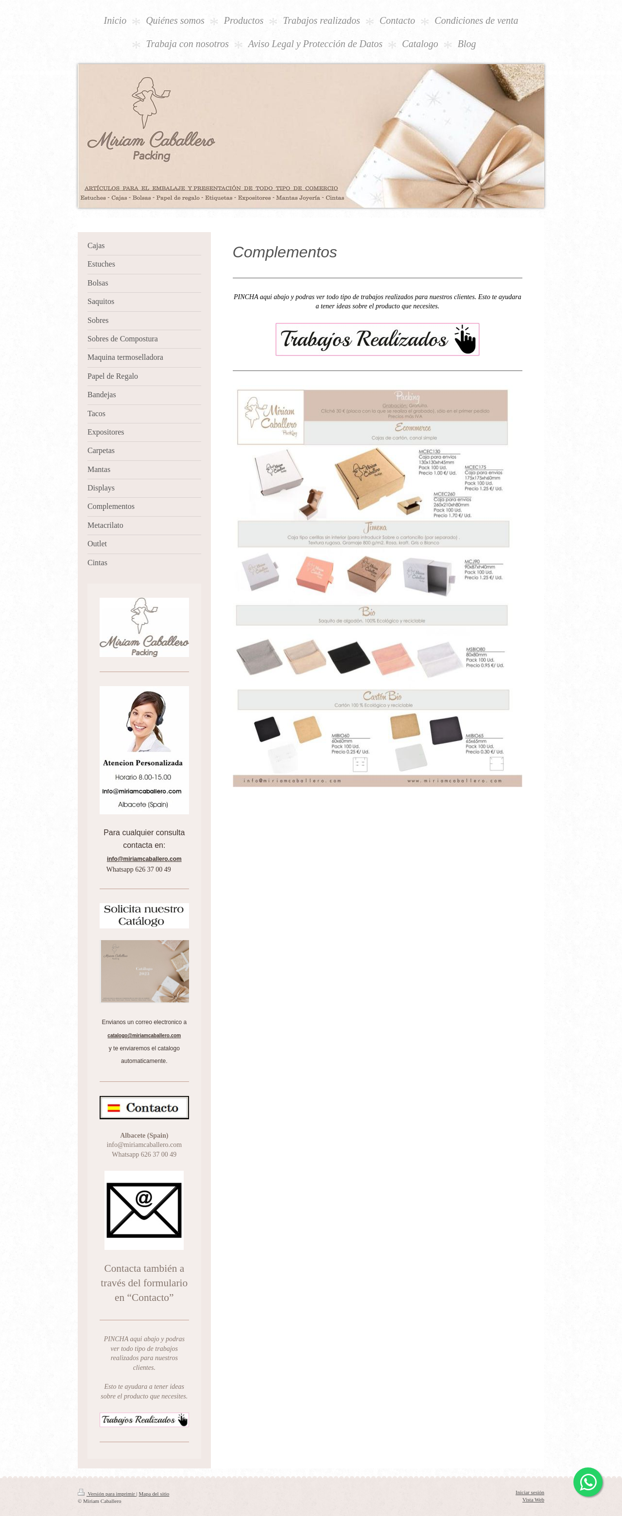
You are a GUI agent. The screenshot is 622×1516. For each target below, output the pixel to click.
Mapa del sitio (153, 1494)
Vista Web (533, 1499)
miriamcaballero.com (150, 859)
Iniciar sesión (530, 1492)
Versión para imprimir (107, 1494)
